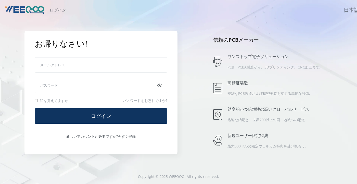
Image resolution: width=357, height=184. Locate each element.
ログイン (101, 116)
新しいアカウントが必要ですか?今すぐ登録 (101, 136)
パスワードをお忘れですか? (145, 100)
